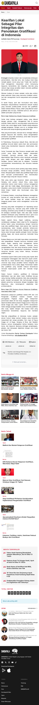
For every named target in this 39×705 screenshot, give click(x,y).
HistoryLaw (4, 686)
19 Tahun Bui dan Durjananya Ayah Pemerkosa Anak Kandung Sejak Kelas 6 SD (21, 574)
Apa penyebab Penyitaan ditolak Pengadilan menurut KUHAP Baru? (19, 518)
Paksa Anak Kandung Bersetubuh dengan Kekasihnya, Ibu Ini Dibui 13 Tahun (9, 390)
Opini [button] (8, 8)
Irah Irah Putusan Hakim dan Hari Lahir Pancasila (20, 613)
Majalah (3, 698)
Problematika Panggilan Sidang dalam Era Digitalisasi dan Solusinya (20, 581)
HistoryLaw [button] (28, 8)
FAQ (22, 686)
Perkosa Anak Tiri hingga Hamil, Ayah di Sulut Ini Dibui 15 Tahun (28, 406)
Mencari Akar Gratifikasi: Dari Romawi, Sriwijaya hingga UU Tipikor (17, 481)
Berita (4, 459)
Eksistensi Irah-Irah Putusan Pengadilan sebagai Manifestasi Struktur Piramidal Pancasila (23, 623)
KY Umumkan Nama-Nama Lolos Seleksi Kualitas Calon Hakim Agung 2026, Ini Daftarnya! (28, 390)
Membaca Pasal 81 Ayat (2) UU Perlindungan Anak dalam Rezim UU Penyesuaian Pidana (22, 629)
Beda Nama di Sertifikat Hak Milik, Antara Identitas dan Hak (9, 406)
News (2, 12)
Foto (2, 689)
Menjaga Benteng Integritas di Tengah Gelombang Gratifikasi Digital (20, 637)
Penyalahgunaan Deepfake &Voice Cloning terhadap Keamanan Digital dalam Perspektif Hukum (28, 423)
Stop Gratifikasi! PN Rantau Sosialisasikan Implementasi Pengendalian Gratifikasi (18, 499)
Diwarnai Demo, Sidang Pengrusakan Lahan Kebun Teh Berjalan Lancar (9, 422)
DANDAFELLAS (25, 689)
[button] (37, 3)
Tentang (23, 683)
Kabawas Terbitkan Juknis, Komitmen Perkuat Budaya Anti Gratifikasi (19, 536)
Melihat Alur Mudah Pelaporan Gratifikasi (22, 116)
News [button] (3, 8)
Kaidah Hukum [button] (17, 8)
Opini (4, 443)
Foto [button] (35, 8)
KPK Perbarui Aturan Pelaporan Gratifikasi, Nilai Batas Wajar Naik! (18, 463)
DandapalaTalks (6, 692)
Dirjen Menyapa (6, 701)
